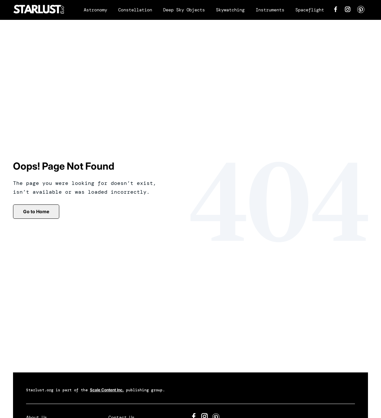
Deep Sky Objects (184, 10)
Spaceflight (309, 10)
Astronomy (95, 10)
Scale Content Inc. (107, 389)
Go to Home (36, 211)
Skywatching (230, 10)
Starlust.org (39, 390)
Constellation (135, 10)
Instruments (270, 10)
